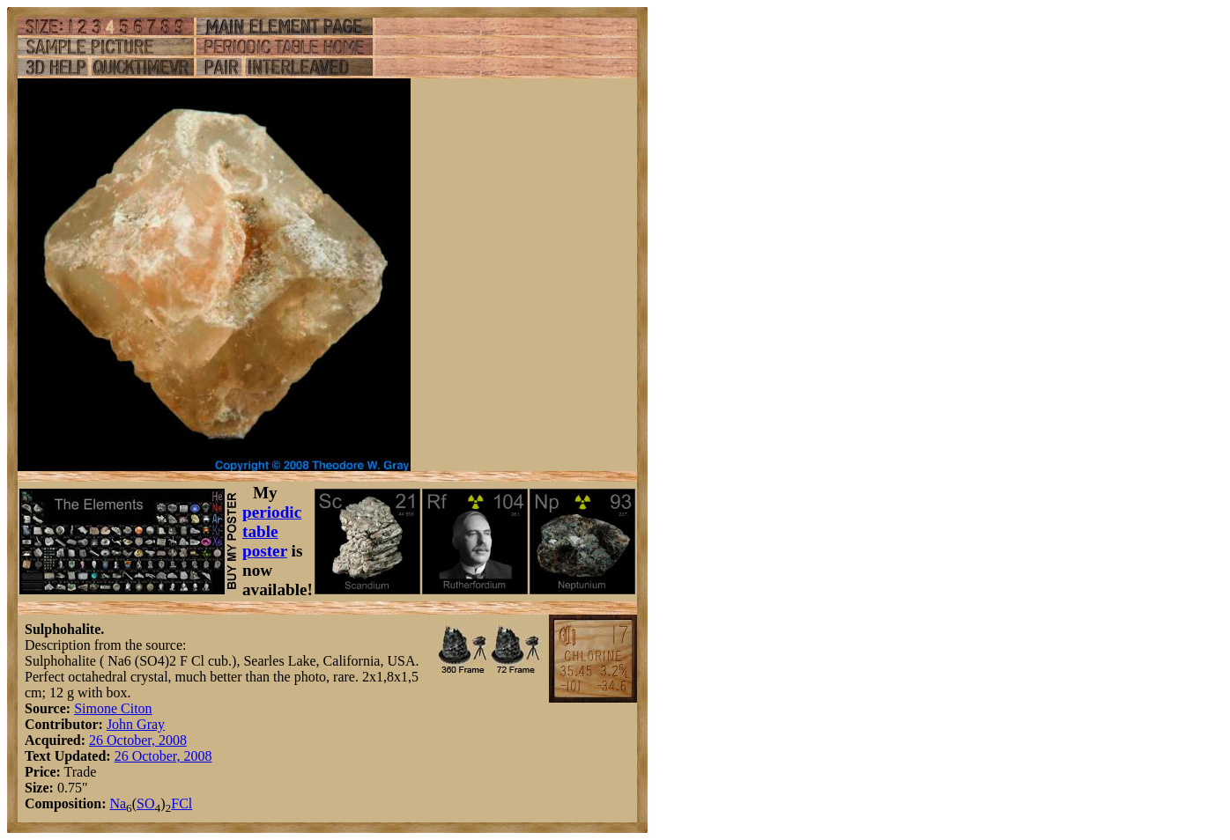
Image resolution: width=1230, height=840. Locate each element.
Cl (185, 803)
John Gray (136, 724)
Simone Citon (113, 708)
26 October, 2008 (138, 740)
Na (117, 803)
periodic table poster (271, 531)
